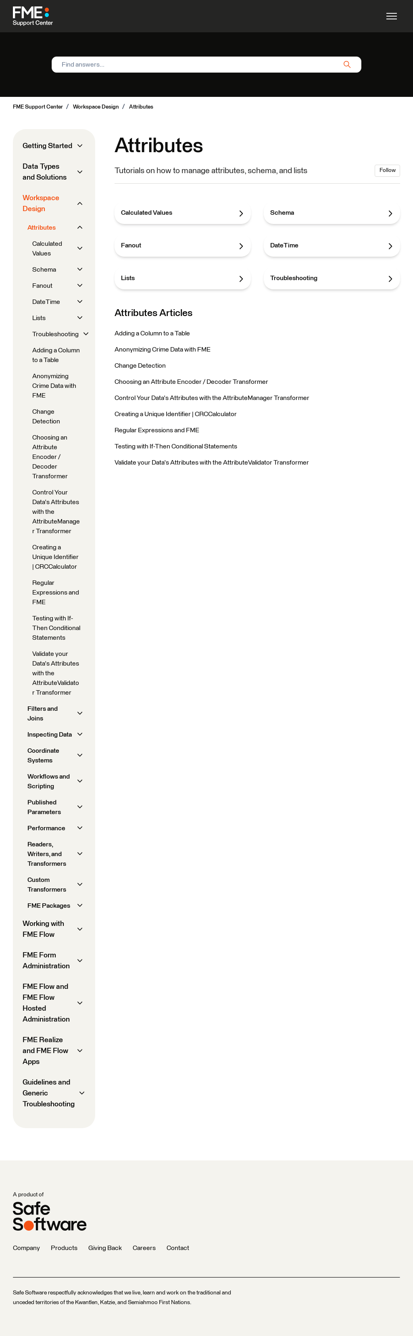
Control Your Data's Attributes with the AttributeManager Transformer (212, 398)
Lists (182, 278)
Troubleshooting (332, 278)
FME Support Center (38, 107)
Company (26, 1248)
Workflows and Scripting (48, 781)
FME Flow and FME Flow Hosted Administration (46, 1003)
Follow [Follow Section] (388, 170)
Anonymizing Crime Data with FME (163, 349)
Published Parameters (44, 807)
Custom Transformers (46, 885)
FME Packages (48, 906)
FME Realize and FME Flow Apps (45, 1051)
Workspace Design (96, 107)
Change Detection (140, 365)
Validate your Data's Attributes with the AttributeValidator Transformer (212, 462)
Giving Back (105, 1248)
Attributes (141, 107)
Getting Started (47, 146)
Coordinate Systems (43, 756)
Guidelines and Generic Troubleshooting (49, 1093)
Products (64, 1248)
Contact (178, 1248)
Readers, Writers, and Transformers (46, 854)
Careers (144, 1248)
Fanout (182, 245)
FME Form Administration (46, 961)
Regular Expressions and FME (157, 430)
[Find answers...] (206, 65)
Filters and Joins (42, 714)
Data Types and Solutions (45, 172)
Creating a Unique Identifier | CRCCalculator (176, 414)
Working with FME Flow (43, 929)
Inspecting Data (49, 734)
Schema (332, 213)
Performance (46, 828)
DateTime (332, 245)
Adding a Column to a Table (152, 333)
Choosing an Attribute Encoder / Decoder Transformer (191, 382)
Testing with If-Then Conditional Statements (176, 446)
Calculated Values (182, 213)
